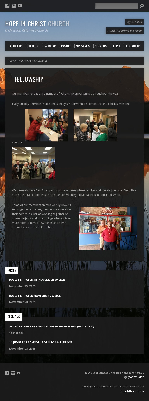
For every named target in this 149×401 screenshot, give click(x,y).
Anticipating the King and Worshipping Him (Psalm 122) (51, 326)
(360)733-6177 (136, 377)
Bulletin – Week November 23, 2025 (35, 296)
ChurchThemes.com (132, 391)
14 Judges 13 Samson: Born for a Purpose (40, 342)
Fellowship (40, 61)
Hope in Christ (37, 23)
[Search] (116, 6)
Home (12, 61)
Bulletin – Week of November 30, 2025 (37, 279)
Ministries (25, 61)
